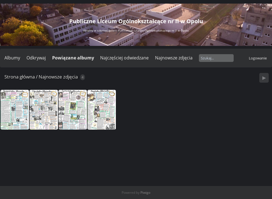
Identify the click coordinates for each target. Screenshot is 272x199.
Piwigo (145, 192)
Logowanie (258, 58)
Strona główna (19, 77)
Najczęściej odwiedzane (124, 58)
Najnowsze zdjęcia (174, 58)
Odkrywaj (36, 58)
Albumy (12, 58)
